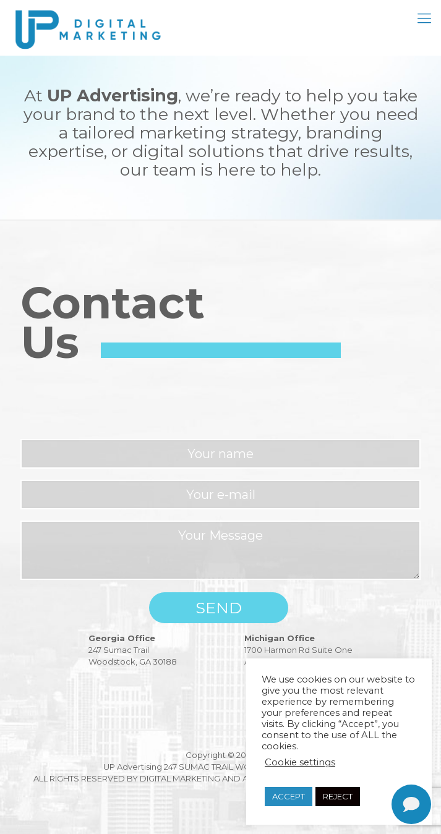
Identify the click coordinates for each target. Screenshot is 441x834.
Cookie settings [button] (300, 762)
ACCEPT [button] (288, 796)
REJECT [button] (338, 796)
